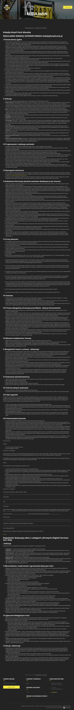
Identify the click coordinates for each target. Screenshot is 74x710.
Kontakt (49, 7)
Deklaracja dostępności (57, 706)
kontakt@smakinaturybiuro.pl (56, 689)
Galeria (42, 7)
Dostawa (35, 7)
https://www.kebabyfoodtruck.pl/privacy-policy (18, 175)
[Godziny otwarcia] (32, 683)
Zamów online (67, 7)
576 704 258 (53, 687)
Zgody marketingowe (48, 706)
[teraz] (30, 683)
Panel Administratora (67, 706)
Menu (29, 7)
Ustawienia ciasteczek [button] (39, 706)
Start (24, 7)
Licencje (4, 534)
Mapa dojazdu (54, 692)
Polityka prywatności (31, 706)
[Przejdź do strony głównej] (9, 7)
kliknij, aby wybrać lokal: (29, 28)
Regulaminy (23, 706)
